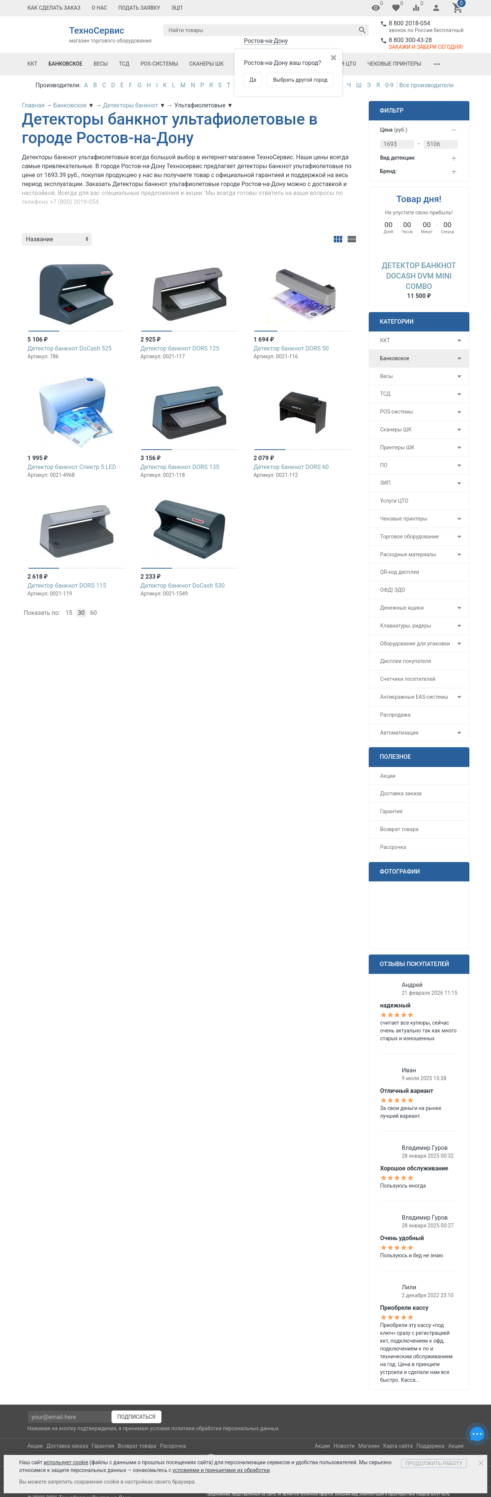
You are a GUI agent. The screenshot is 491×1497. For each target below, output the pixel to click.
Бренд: (388, 171)
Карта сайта (398, 1446)
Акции (388, 776)
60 (93, 612)
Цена (393, 130)
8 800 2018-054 (409, 23)
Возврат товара (399, 829)
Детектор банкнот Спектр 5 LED (72, 467)
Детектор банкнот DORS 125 (180, 348)
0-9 (389, 85)
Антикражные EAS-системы (414, 697)
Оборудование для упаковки (415, 644)
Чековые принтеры (394, 64)
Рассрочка (393, 847)
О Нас (99, 8)
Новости (344, 1446)
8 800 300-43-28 (410, 40)
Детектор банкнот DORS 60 (291, 467)
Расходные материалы (408, 554)
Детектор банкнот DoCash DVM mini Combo (419, 276)
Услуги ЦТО (394, 501)
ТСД (124, 64)
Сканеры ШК (206, 64)
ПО (384, 465)
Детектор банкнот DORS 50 (291, 348)
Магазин (369, 1446)
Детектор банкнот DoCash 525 (70, 348)
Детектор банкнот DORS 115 (67, 585)
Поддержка (430, 1446)
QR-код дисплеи (399, 572)
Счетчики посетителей (407, 679)
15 (69, 612)
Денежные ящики (402, 608)
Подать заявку (139, 8)
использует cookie (66, 1462)
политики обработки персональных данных (224, 1428)
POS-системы (159, 64)
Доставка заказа (401, 793)
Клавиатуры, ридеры (405, 626)
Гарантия (391, 811)
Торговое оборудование (409, 537)
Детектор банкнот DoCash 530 (183, 585)
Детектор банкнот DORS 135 (180, 467)
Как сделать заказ (54, 8)
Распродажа (395, 715)
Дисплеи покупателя (405, 661)
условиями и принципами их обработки (221, 1470)
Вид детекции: (398, 158)
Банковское (65, 64)
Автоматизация (399, 733)
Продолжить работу (434, 1463)
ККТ (33, 64)
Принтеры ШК (397, 447)
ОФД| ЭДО (392, 590)
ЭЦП (177, 8)
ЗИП (385, 483)
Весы (101, 64)
